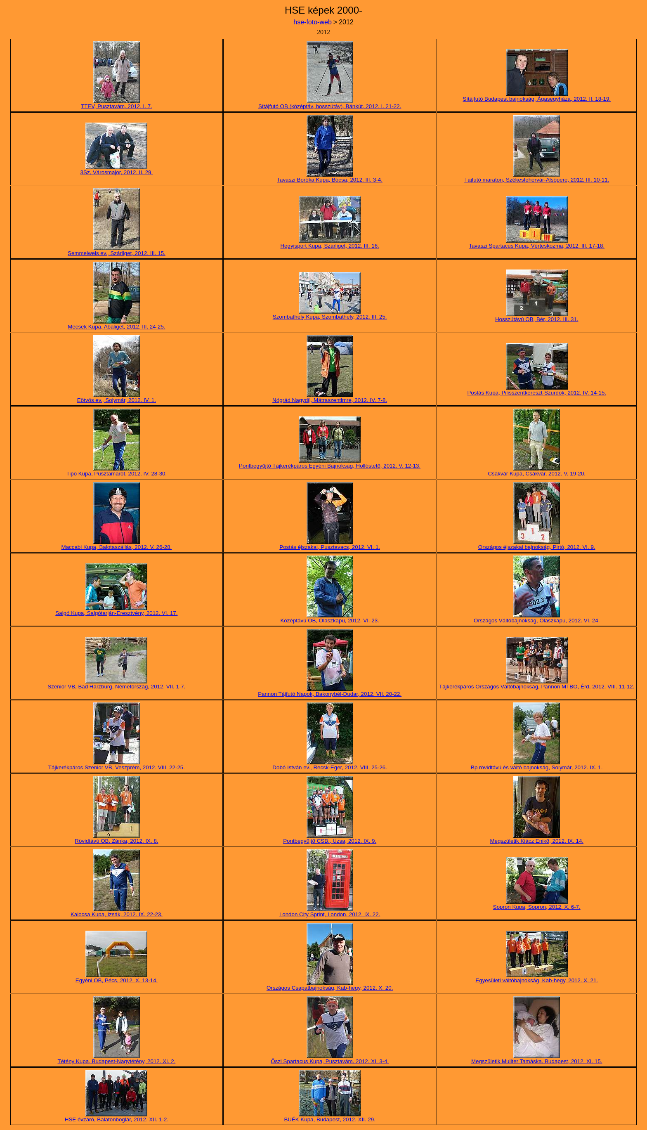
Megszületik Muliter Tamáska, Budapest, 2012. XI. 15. (536, 1061)
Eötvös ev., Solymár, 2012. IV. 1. (116, 400)
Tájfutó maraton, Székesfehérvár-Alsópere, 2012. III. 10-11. (536, 180)
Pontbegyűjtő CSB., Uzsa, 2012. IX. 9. (329, 841)
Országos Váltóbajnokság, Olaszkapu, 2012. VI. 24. (537, 620)
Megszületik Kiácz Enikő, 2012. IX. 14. (536, 841)
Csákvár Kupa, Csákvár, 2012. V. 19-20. (537, 473)
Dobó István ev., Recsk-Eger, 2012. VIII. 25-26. (329, 767)
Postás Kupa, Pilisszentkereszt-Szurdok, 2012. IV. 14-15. (536, 393)
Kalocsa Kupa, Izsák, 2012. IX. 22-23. (117, 914)
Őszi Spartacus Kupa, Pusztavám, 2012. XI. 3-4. (330, 1061)
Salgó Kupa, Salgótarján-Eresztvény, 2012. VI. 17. (116, 613)
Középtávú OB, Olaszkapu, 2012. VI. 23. (329, 620)
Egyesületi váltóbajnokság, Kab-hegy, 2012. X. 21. (536, 980)
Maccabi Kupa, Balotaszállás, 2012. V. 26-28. (116, 547)
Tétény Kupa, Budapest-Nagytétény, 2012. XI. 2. (117, 1061)
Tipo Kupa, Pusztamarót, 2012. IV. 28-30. (116, 473)
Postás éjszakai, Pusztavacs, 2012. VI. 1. (329, 547)
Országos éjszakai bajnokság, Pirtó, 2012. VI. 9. (536, 547)
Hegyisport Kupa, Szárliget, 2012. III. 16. (329, 246)
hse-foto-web (312, 22)
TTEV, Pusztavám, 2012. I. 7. (116, 106)
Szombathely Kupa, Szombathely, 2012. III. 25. (330, 317)
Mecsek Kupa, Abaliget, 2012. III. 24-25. (116, 327)
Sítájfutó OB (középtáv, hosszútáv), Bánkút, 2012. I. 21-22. (329, 106)
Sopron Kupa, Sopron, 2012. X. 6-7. (537, 907)
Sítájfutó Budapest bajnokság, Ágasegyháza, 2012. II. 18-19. (537, 99)
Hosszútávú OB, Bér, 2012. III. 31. (537, 319)
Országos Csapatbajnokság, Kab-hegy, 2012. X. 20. (330, 988)
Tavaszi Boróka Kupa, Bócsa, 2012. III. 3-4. (330, 180)
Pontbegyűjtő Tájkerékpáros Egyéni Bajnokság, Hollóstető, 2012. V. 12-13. (329, 466)
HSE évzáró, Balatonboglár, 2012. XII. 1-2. (116, 1119)
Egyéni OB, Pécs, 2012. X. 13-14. (117, 980)
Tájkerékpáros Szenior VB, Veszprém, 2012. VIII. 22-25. (116, 767)
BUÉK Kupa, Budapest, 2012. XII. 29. (329, 1119)
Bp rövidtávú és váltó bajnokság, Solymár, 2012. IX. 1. (536, 767)
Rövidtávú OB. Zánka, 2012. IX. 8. (116, 841)
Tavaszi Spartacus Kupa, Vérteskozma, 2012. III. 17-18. (536, 246)
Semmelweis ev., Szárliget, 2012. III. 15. (116, 253)
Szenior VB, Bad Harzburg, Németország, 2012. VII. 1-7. (116, 686)
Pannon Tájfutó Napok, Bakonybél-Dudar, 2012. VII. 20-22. (329, 694)
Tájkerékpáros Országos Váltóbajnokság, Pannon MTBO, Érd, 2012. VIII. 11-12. (536, 686)
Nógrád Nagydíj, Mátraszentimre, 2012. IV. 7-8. (329, 400)
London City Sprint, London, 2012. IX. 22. (329, 914)
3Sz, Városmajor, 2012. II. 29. (116, 172)
